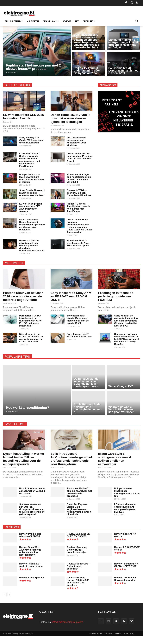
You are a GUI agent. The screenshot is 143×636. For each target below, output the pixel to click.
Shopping (89, 21)
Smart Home (51, 21)
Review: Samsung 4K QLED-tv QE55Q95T (126, 565)
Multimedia (33, 21)
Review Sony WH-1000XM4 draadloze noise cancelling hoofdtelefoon (30, 551)
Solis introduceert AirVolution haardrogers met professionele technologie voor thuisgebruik (71, 459)
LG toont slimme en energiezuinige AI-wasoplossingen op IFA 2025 (125, 508)
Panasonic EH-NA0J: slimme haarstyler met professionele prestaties (79, 492)
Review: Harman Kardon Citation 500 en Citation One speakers (78, 581)
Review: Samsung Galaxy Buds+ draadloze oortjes (77, 550)
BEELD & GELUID (17, 85)
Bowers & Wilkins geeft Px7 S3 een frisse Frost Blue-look (79, 193)
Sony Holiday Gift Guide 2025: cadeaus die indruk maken (31, 140)
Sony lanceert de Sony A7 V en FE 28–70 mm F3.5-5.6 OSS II (71, 296)
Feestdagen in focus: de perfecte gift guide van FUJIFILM (115, 296)
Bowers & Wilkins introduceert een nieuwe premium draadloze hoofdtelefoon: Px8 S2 (31, 245)
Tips (77, 21)
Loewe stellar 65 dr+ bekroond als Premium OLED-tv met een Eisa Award (79, 157)
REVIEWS (12, 527)
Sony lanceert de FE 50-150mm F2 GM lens (79, 335)
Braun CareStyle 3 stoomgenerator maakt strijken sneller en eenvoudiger (114, 459)
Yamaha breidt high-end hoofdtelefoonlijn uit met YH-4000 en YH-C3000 (79, 178)
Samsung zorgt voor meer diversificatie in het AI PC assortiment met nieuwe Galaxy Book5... (126, 339)
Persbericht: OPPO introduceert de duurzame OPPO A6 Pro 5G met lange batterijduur (30, 320)
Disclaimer (109, 633)
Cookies (118, 633)
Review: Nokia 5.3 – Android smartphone (31, 565)
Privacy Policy (129, 633)
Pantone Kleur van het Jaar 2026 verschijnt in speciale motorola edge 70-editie (23, 296)
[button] (136, 21)
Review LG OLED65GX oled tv (127, 548)
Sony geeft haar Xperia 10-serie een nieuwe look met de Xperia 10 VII (78, 319)
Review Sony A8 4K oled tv (125, 535)
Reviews (67, 21)
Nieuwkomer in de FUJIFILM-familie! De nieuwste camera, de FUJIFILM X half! (31, 338)
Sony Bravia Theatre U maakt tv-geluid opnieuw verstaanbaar (32, 193)
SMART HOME (15, 424)
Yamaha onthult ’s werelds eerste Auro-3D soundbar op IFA (78, 243)
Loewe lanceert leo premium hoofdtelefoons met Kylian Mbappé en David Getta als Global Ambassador (79, 226)
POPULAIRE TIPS (17, 356)
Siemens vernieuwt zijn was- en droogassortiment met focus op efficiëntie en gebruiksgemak (31, 509)
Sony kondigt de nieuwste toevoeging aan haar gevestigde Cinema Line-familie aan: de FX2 (126, 320)
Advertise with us (95, 633)
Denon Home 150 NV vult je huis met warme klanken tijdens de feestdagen (70, 118)
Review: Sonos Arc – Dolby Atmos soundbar (78, 566)
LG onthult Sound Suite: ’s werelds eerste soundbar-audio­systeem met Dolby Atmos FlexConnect (29, 159)
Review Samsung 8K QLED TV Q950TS (78, 535)
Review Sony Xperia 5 (31, 577)
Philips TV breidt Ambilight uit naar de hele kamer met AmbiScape (78, 207)
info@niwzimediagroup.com (67, 622)
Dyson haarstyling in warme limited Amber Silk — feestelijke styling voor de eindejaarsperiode (23, 459)
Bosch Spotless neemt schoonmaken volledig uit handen (32, 491)
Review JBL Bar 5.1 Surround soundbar (125, 578)
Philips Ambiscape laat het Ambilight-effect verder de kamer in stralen (32, 178)
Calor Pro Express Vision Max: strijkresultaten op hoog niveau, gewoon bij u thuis (79, 509)
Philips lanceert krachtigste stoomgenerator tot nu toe (127, 492)
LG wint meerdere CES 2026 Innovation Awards (23, 116)
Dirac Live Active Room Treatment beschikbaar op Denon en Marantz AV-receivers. (32, 224)
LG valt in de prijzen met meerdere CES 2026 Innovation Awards (30, 207)
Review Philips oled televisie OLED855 (30, 535)
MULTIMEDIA (14, 263)
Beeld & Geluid (14, 21)
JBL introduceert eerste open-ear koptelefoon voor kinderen (76, 141)
